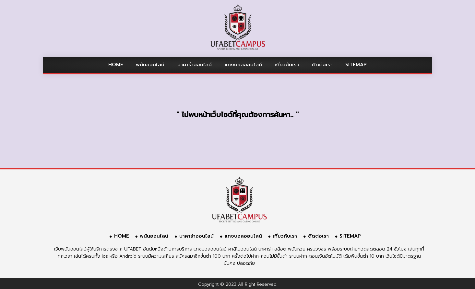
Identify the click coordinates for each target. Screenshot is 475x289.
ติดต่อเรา (322, 64)
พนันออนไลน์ (150, 64)
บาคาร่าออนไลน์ (194, 64)
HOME (115, 64)
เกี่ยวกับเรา (287, 64)
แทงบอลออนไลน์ (243, 64)
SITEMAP (356, 64)
